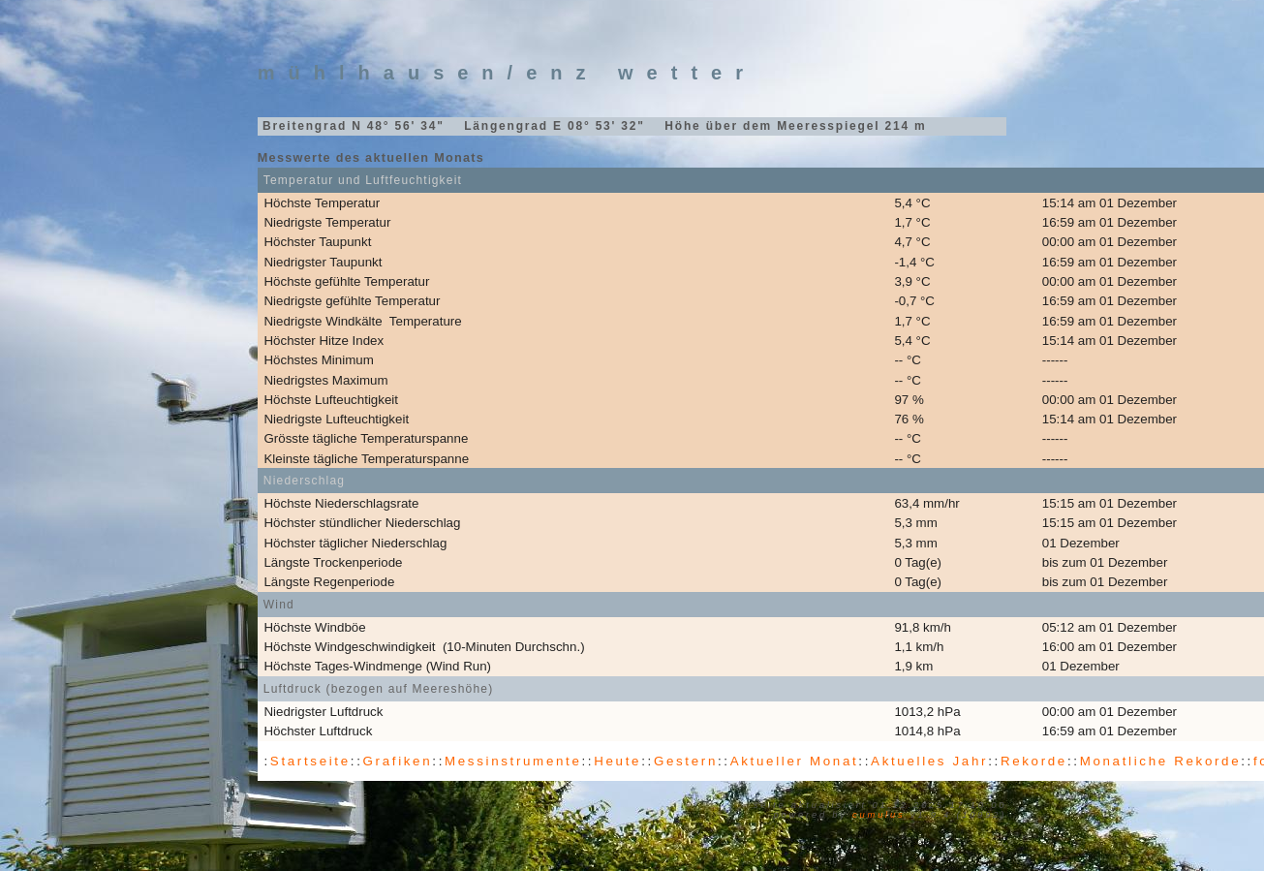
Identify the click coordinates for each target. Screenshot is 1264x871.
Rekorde (1034, 761)
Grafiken (398, 761)
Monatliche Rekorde (1161, 761)
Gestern (686, 761)
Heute (617, 761)
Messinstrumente (513, 761)
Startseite (310, 761)
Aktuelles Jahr (929, 761)
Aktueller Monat (794, 761)
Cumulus (878, 815)
